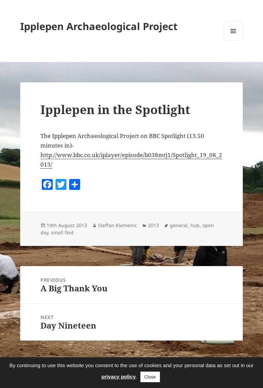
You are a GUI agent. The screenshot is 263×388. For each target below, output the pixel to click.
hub (195, 225)
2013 (153, 225)
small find (62, 232)
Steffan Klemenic (117, 225)
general (179, 225)
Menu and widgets (233, 40)
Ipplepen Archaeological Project (99, 26)
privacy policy (118, 376)
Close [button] (150, 376)
